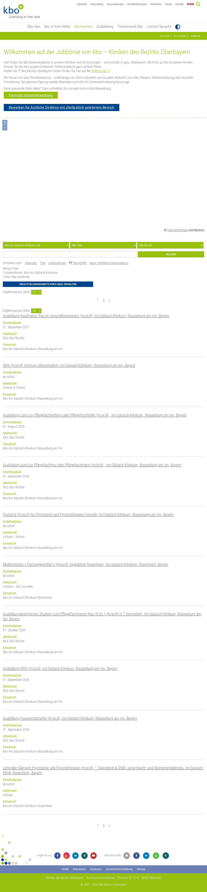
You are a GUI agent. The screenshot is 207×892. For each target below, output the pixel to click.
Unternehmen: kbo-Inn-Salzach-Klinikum (31, 273)
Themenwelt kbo (130, 26)
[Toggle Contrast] (177, 27)
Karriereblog (96, 4)
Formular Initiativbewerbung (31, 95)
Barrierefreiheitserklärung (119, 869)
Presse (168, 4)
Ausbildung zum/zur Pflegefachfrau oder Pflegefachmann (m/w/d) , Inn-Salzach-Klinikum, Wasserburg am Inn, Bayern (92, 464)
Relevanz (31, 263)
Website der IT (100, 71)
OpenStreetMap (177, 230)
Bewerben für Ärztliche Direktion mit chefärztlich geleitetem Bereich (61, 107)
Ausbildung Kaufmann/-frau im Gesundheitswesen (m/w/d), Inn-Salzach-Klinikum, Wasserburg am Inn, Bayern (86, 315)
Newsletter (156, 4)
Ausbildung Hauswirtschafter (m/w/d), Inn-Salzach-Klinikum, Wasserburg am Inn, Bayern (70, 718)
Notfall (190, 4)
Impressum (96, 869)
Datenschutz (79, 869)
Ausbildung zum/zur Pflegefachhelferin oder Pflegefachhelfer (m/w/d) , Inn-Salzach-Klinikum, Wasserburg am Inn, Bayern (94, 415)
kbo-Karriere (83, 26)
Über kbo (33, 26)
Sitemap (141, 869)
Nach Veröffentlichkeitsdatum (109, 263)
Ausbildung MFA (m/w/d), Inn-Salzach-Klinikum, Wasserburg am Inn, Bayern (60, 668)
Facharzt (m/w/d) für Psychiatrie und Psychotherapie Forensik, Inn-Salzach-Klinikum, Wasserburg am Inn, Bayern (88, 514)
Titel (43, 263)
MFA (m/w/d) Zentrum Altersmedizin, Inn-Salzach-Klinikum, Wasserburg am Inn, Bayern (69, 365)
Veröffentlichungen (137, 4)
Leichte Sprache (159, 26)
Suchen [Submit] (171, 254)
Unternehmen (57, 263)
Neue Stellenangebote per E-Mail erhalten (48, 284)
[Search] (198, 4)
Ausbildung (105, 26)
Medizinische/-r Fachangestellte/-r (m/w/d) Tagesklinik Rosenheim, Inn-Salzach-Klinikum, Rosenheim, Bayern (85, 564)
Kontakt (179, 4)
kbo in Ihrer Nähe (57, 26)
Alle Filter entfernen (17, 277)
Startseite (82, 4)
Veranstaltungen (115, 4)
